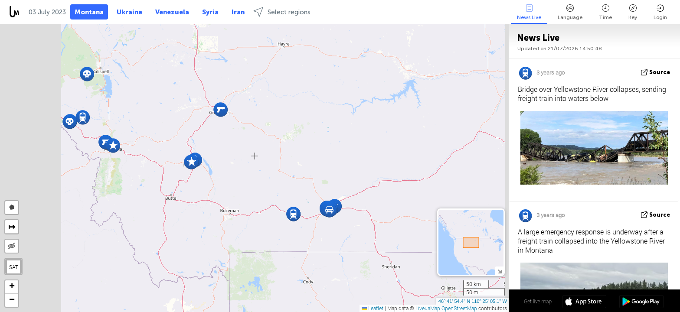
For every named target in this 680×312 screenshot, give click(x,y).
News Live (529, 12)
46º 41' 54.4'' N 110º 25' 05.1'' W (472, 301)
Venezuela (172, 12)
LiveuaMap (427, 308)
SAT (13, 266)
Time (605, 12)
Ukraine (129, 12)
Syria (210, 12)
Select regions (282, 12)
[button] (220, 109)
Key (632, 12)
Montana (89, 12)
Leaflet (372, 308)
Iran (238, 12)
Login (660, 12)
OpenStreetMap (459, 308)
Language (570, 12)
